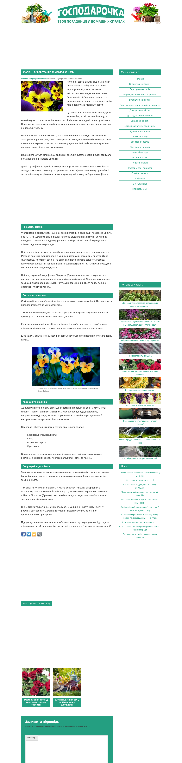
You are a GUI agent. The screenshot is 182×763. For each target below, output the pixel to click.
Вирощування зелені (140, 84)
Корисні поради (140, 152)
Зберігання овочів (140, 141)
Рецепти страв (139, 157)
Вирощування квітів (140, 89)
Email (31, 716)
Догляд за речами (140, 120)
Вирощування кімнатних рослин (139, 94)
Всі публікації (140, 183)
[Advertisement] (91, 46)
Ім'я (31, 702)
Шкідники (140, 178)
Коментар (31, 663)
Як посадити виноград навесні (140, 405)
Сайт (29, 729)
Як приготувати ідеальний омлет (140, 390)
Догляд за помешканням (140, 115)
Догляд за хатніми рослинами (139, 126)
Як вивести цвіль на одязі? (140, 356)
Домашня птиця (140, 136)
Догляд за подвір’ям (139, 110)
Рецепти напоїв (140, 162)
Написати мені (139, 189)
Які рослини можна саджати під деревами (140, 340)
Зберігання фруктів (140, 147)
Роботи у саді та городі (140, 168)
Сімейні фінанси (139, 173)
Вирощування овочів (140, 99)
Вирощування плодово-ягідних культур (140, 105)
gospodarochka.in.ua (132, 753)
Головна (24, 78)
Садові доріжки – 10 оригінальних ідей (139, 458)
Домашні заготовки (140, 131)
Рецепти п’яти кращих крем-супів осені (140, 522)
